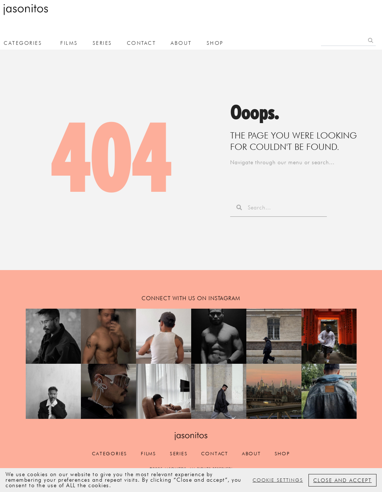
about (181, 43)
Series (102, 43)
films (69, 43)
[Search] (370, 40)
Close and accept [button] (342, 480)
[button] (53, 336)
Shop (215, 43)
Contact (141, 43)
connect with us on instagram (191, 298)
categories (102, 454)
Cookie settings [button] (278, 480)
